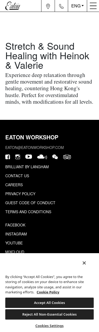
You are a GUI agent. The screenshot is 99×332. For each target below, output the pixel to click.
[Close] (84, 263)
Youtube (14, 242)
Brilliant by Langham (27, 166)
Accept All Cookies (49, 302)
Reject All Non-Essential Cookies (49, 314)
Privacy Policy (20, 193)
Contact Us (17, 175)
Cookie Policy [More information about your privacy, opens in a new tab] (48, 292)
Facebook (15, 225)
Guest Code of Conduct (30, 202)
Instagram (16, 234)
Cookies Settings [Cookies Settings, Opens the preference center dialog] (49, 325)
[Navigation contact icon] (61, 6)
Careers (14, 184)
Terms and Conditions (28, 211)
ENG (76, 6)
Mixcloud (14, 251)
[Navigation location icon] (48, 6)
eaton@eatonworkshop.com (34, 147)
